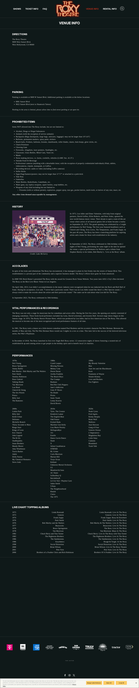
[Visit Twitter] (74, 675)
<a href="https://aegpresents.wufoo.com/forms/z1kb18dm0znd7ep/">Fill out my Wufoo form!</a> (69, 596)
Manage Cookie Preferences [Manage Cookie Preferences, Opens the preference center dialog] (94, 683)
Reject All (108, 683)
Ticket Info (31, 9)
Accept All (121, 683)
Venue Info (92, 9)
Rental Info (110, 9)
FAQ (45, 9)
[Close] (136, 683)
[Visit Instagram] (69, 675)
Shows (17, 9)
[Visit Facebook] (65, 675)
